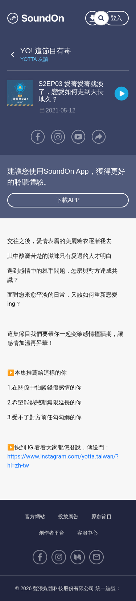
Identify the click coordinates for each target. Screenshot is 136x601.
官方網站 (35, 516)
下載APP (67, 200)
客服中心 (87, 533)
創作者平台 (51, 533)
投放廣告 (68, 516)
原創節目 (101, 516)
